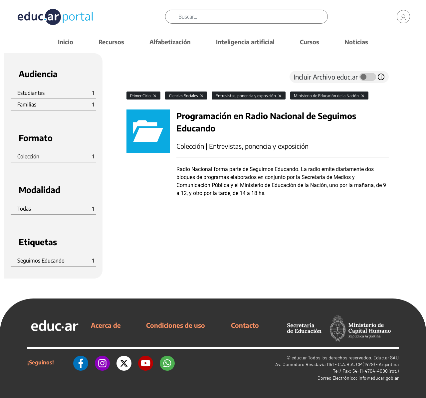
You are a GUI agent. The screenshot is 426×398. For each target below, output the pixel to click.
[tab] (139, 77)
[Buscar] (252, 16)
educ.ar (299, 357)
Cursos (309, 42)
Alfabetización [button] (170, 42)
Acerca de (106, 325)
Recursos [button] (111, 42)
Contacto (245, 325)
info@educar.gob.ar (378, 378)
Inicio (65, 42)
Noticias (356, 42)
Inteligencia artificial (245, 42)
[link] (403, 16)
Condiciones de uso (175, 325)
